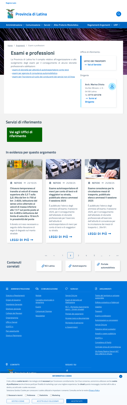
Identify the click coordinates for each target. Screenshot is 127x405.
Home (10, 45)
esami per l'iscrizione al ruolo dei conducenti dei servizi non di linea (43, 76)
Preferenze (31, 395)
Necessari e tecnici (16, 395)
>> (117, 255)
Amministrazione (18, 289)
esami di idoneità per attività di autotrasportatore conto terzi (40, 69)
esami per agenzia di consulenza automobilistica (34, 73)
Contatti (13, 364)
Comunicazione (47, 289)
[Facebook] (67, 371)
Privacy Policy (94, 390)
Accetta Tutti (76, 401)
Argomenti (20, 45)
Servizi (71, 289)
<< (46, 255)
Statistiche (44, 395)
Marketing (56, 395)
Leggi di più (21, 240)
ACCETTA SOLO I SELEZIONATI (48, 401)
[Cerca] (117, 14)
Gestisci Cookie (18, 401)
